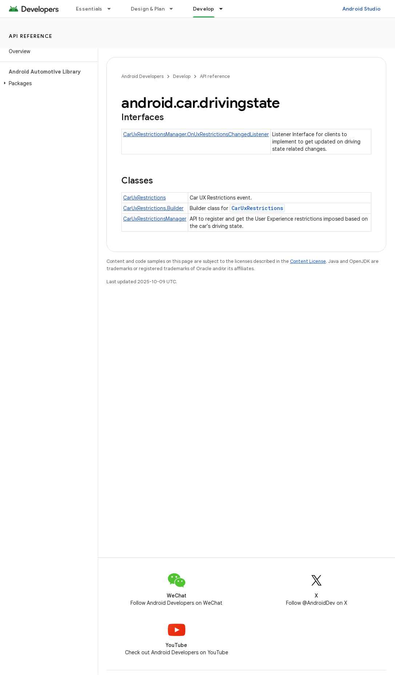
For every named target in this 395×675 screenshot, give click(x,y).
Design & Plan (148, 8)
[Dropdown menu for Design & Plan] (174, 8)
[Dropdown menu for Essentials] (112, 8)
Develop (181, 76)
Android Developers (142, 76)
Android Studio (361, 8)
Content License (308, 261)
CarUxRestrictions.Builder (153, 208)
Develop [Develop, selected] (203, 8)
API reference (31, 36)
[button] (47, 83)
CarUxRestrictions (144, 197)
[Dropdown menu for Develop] (224, 8)
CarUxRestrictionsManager (154, 219)
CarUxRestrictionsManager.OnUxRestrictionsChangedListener (196, 134)
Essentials (89, 8)
